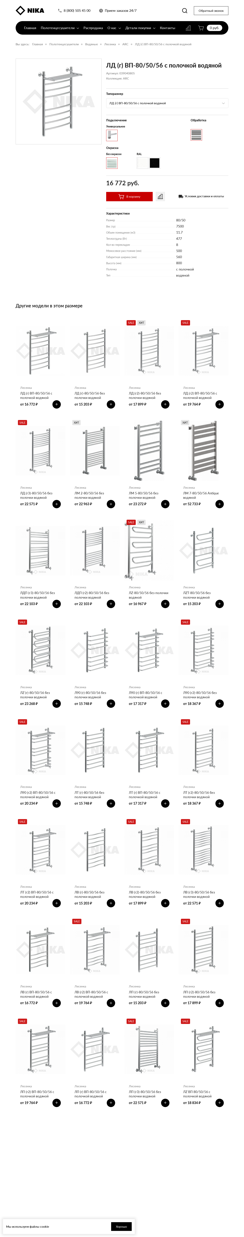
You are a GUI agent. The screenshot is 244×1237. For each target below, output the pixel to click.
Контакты (167, 32)
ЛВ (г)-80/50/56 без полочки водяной (90, 910)
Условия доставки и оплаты (204, 196)
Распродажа (93, 32)
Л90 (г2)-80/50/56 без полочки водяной (200, 704)
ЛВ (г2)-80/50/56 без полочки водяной (145, 910)
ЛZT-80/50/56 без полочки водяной (197, 601)
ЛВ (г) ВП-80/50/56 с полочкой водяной (36, 1013)
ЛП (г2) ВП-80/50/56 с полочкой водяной (37, 1116)
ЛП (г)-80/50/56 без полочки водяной (144, 1013)
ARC (125, 44)
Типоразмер (114, 93)
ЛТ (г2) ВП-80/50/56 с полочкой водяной (37, 910)
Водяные (91, 44)
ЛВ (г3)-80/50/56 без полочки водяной (199, 910)
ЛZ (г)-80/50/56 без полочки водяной (35, 704)
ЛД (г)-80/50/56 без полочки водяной (90, 395)
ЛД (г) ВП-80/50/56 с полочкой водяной (163, 44)
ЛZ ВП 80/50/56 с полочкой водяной (197, 1116)
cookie (44, 1226)
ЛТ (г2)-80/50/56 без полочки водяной (199, 807)
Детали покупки (140, 32)
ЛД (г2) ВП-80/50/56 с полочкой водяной (201, 395)
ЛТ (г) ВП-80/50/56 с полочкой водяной (145, 807)
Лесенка (110, 44)
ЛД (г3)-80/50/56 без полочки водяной (37, 498)
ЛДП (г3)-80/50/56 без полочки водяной (38, 601)
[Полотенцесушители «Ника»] (30, 12)
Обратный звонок (211, 12)
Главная (30, 32)
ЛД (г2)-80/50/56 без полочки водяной (145, 395)
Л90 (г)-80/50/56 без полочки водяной (91, 704)
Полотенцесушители (60, 32)
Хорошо (105, 1226)
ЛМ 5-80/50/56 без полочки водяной (144, 498)
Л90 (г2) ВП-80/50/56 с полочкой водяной (38, 807)
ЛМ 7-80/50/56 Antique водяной (202, 498)
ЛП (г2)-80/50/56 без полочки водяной (200, 1013)
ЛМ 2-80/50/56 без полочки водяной (90, 498)
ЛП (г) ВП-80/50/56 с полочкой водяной (91, 1116)
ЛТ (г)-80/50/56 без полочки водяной (90, 807)
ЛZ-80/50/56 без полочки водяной (142, 601)
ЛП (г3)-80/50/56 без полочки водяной (145, 1116)
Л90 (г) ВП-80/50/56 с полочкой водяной (146, 704)
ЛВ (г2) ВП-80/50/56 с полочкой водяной (92, 1013)
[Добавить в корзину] (55, 406)
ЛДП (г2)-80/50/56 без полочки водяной (93, 601)
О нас (114, 32)
